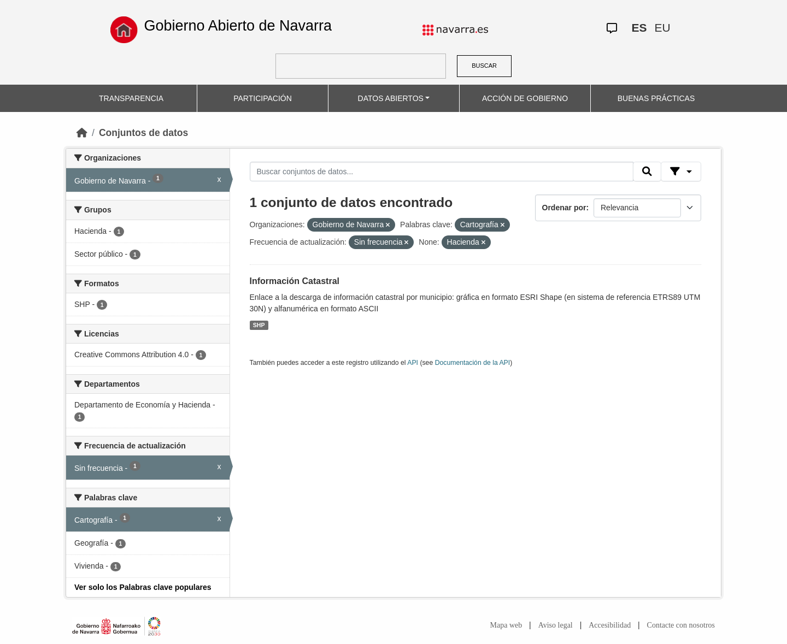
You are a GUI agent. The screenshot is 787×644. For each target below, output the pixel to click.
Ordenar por (564, 207)
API (412, 363)
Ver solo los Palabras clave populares (143, 587)
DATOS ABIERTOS (391, 98)
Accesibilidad (610, 625)
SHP (259, 325)
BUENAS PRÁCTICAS (656, 98)
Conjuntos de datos (143, 132)
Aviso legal (555, 625)
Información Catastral (294, 281)
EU (662, 27)
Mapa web (506, 625)
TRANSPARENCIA (131, 98)
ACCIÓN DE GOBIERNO (525, 98)
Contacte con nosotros (681, 625)
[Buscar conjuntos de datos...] (441, 171)
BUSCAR (484, 65)
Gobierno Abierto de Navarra (238, 25)
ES (639, 27)
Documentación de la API (472, 363)
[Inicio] (82, 132)
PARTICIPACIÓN (262, 98)
